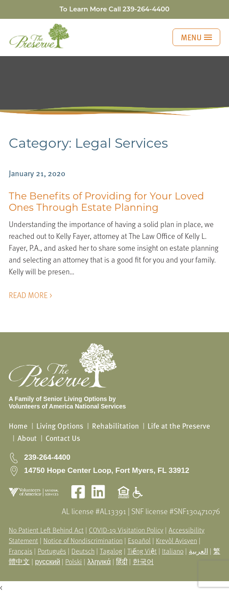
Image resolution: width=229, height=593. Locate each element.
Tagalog (111, 551)
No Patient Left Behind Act (46, 530)
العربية (198, 551)
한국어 (143, 561)
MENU (196, 37)
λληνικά (99, 561)
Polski (73, 561)
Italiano (172, 551)
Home (18, 425)
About (27, 438)
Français (20, 551)
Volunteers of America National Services (67, 406)
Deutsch (83, 551)
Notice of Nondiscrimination (83, 540)
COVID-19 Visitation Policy (126, 530)
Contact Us (63, 438)
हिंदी (121, 561)
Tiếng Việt (142, 551)
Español (139, 540)
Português (52, 551)
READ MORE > (30, 295)
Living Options (59, 425)
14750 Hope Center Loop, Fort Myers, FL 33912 (106, 470)
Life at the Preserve (179, 425)
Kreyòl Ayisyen (176, 540)
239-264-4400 (146, 9)
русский (47, 561)
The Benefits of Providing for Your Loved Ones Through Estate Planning (106, 201)
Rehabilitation (115, 425)
